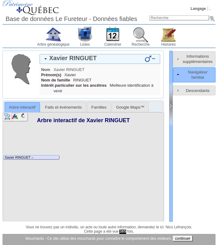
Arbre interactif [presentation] (22, 107)
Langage (198, 8)
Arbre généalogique (53, 44)
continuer (182, 238)
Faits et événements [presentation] (63, 107)
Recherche (141, 44)
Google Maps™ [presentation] (130, 107)
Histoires (168, 44)
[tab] (100, 59)
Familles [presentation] (98, 107)
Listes (85, 44)
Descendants (198, 90)
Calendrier (112, 44)
